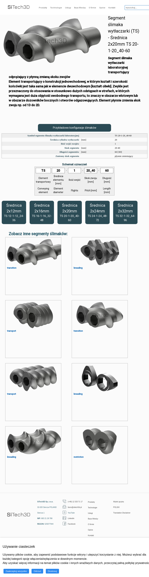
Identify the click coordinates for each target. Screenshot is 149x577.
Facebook (69, 524)
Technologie (56, 8)
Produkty (43, 8)
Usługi (68, 8)
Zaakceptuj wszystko (16, 571)
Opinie (102, 8)
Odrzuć (37, 571)
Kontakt (111, 8)
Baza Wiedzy (80, 8)
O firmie (92, 8)
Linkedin (68, 518)
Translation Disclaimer (122, 513)
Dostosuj (52, 571)
